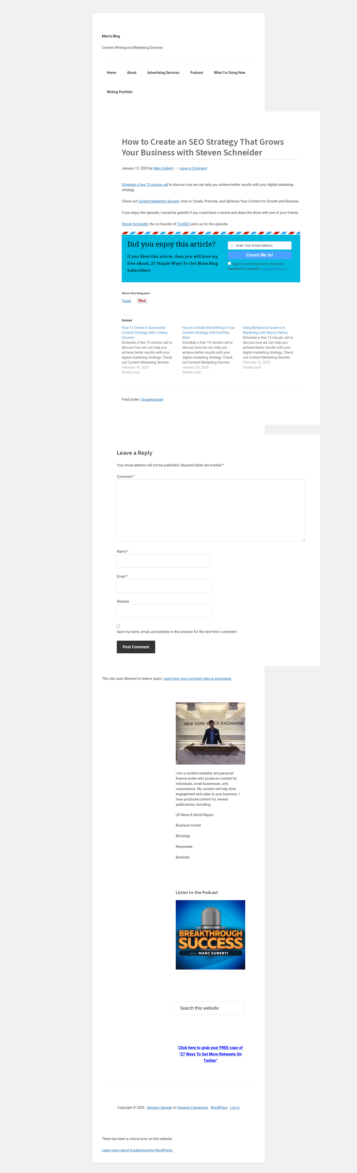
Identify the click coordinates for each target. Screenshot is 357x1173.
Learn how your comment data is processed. (197, 679)
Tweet (126, 301)
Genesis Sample (159, 1108)
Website (123, 601)
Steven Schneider (135, 224)
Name (122, 551)
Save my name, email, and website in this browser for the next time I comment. (177, 632)
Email (122, 576)
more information (273, 269)
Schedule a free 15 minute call (145, 185)
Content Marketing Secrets (158, 201)
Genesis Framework (193, 1108)
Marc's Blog (111, 36)
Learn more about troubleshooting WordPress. (137, 1150)
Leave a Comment (193, 168)
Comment (125, 477)
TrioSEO (183, 224)
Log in (235, 1108)
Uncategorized (152, 399)
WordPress (219, 1108)
